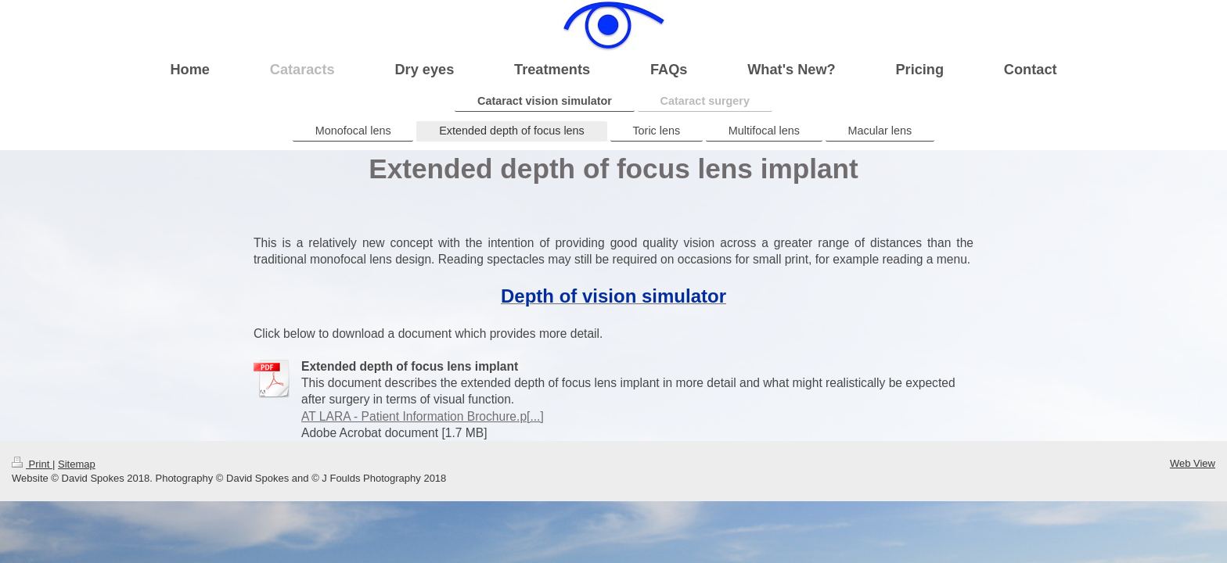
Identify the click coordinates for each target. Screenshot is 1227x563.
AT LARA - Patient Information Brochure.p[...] (422, 416)
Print (32, 464)
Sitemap (76, 464)
